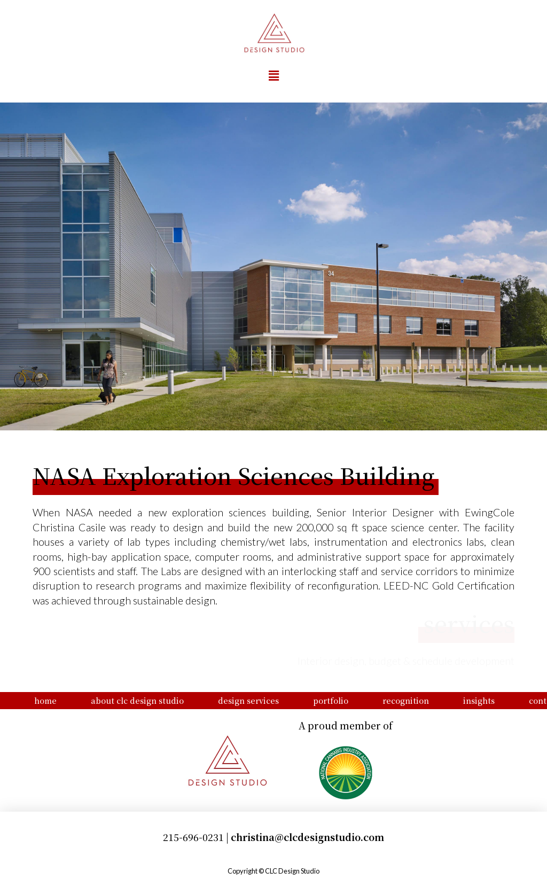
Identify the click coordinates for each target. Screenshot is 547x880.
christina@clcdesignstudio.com (307, 837)
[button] (273, 76)
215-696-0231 (193, 837)
